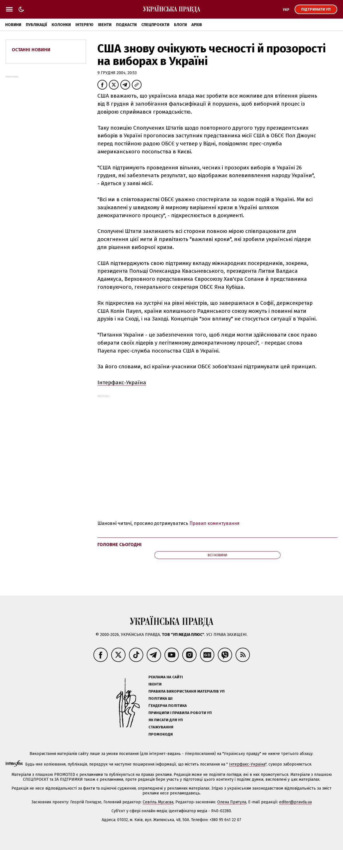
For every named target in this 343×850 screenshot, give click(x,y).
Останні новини (31, 49)
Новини (13, 24)
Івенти (104, 24)
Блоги (180, 24)
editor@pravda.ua (295, 802)
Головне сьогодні (119, 544)
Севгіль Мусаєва (158, 802)
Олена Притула (231, 802)
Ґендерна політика (167, 705)
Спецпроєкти (155, 24)
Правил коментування (214, 523)
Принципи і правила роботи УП (180, 713)
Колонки (61, 24)
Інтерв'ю (84, 24)
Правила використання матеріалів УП (186, 691)
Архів (196, 24)
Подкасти (126, 24)
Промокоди (160, 734)
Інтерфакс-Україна (121, 382)
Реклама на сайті (165, 677)
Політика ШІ (160, 698)
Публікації (36, 24)
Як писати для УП (165, 720)
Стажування (160, 727)
